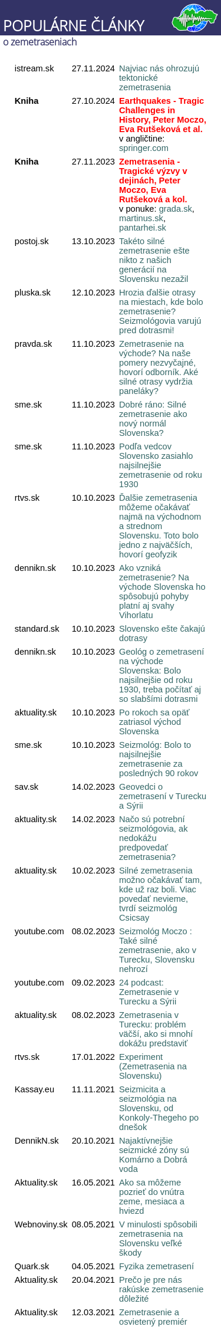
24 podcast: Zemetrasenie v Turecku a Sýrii (149, 992)
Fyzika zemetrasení (156, 1266)
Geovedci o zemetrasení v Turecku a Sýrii (162, 796)
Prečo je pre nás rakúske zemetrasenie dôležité (161, 1289)
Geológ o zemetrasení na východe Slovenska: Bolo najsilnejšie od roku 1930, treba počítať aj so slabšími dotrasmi (161, 675)
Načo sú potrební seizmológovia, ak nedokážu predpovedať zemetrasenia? (153, 838)
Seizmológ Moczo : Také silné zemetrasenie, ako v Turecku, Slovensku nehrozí (157, 950)
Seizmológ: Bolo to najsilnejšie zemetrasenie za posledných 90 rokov (158, 759)
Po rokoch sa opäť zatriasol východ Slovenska (154, 722)
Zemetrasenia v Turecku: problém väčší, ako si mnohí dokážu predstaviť (156, 1029)
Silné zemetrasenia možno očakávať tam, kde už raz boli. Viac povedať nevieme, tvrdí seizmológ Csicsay (160, 894)
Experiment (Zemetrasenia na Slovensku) (153, 1066)
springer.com (144, 148)
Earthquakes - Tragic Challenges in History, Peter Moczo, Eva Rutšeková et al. (162, 115)
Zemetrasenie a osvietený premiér (153, 1317)
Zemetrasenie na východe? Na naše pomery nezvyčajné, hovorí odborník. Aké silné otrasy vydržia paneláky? (158, 367)
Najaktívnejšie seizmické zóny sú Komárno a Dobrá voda (154, 1155)
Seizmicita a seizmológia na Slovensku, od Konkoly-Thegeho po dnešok (159, 1108)
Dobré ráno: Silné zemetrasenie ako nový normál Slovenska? (153, 419)
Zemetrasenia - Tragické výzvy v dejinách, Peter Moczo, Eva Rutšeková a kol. (153, 180)
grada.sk (175, 209)
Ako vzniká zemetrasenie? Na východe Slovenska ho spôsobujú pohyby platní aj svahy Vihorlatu (162, 591)
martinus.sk (141, 218)
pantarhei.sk (142, 227)
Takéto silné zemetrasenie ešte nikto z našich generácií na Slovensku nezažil (154, 260)
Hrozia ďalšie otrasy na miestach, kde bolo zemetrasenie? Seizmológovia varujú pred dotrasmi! (161, 311)
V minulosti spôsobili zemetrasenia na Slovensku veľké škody (158, 1238)
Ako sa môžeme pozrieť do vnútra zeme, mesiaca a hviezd (151, 1197)
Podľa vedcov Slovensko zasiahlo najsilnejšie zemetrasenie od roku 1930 (160, 465)
